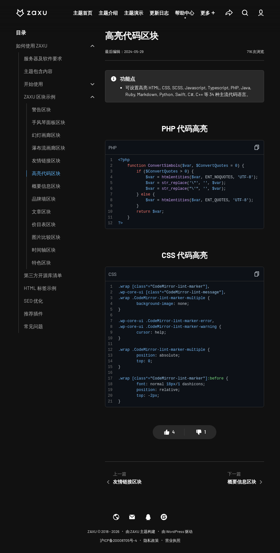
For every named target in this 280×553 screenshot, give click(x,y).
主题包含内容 (38, 71)
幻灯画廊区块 (46, 135)
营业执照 (172, 540)
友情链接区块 (46, 160)
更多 (205, 13)
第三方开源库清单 (43, 275)
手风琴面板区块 (48, 122)
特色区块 (41, 262)
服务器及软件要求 (43, 58)
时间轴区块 (44, 250)
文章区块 (41, 211)
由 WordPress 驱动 (177, 531)
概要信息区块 (46, 186)
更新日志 (159, 13)
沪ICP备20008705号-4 (118, 540)
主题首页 (82, 13)
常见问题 (33, 326)
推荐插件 (33, 313)
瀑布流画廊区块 (48, 148)
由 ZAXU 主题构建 (140, 531)
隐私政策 (151, 540)
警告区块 (41, 109)
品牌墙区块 (44, 199)
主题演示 (133, 13)
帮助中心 (184, 13)
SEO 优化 (33, 301)
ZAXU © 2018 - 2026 (103, 531)
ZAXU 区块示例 (39, 97)
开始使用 (33, 84)
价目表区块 (44, 224)
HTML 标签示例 (40, 288)
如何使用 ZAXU (31, 45)
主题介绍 (108, 13)
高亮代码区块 (46, 173)
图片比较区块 (46, 237)
